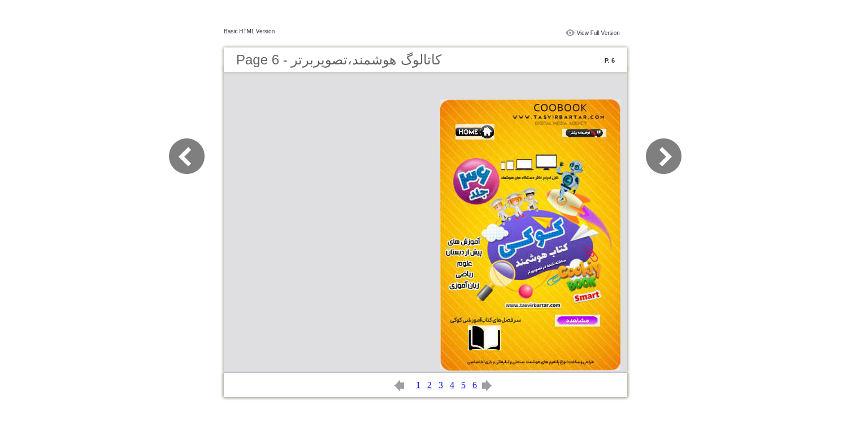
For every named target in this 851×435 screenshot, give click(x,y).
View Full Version (598, 33)
